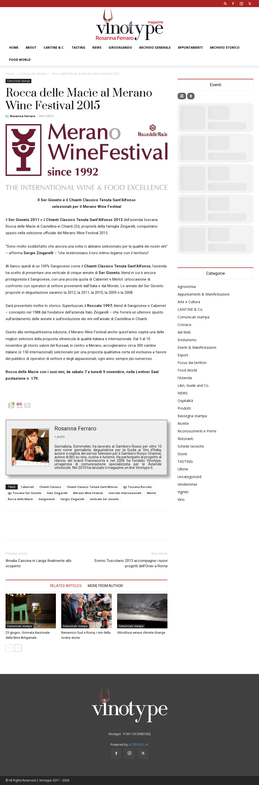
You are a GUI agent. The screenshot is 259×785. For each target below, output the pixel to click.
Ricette (183, 423)
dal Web (184, 332)
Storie (182, 453)
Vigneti (183, 491)
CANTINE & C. (54, 47)
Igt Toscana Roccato (137, 487)
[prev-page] (9, 648)
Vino (181, 499)
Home (13, 47)
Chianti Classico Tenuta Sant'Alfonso (92, 487)
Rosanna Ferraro (22, 116)
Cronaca (184, 324)
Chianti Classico (50, 487)
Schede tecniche (191, 446)
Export (183, 355)
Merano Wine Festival (88, 493)
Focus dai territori (192, 362)
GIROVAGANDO (120, 47)
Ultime (183, 469)
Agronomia (187, 286)
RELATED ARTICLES (66, 586)
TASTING (78, 47)
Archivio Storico (225, 47)
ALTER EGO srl (138, 744)
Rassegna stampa (192, 415)
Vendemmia (187, 484)
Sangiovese (46, 499)
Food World (20, 60)
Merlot (151, 493)
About (31, 47)
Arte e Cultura (189, 301)
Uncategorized (189, 476)
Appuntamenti (190, 47)
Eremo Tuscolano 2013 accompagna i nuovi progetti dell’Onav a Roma (131, 563)
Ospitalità (185, 400)
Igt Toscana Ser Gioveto (24, 493)
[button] (225, 3)
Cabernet (27, 487)
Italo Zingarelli (57, 493)
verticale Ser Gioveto (104, 499)
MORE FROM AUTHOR (105, 586)
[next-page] (17, 648)
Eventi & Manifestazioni (197, 347)
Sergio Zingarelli (72, 499)
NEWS (96, 47)
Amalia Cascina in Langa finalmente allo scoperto (39, 563)
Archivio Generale (155, 47)
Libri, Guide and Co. (193, 385)
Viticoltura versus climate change (141, 632)
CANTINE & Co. (190, 309)
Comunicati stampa (33, 73)
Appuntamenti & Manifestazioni (203, 294)
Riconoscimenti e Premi (197, 431)
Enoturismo (187, 339)
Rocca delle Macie (20, 499)
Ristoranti (185, 438)
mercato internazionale (125, 493)
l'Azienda (185, 377)
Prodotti (184, 408)
